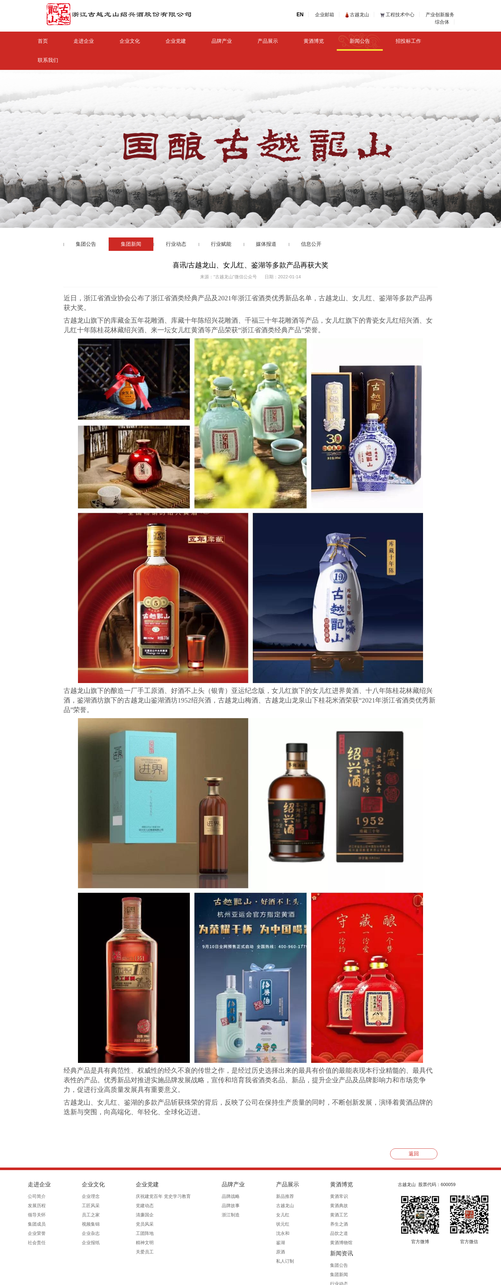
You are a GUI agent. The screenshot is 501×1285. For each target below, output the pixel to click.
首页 (43, 41)
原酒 (243, 1251)
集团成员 (45, 1224)
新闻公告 (360, 41)
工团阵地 (130, 1233)
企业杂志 (88, 1233)
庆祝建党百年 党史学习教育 (148, 1196)
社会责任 (45, 1242)
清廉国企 (130, 1214)
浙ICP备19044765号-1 (276, 1277)
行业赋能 (221, 244)
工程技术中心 (397, 14)
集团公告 (86, 244)
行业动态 (176, 244)
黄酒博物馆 (292, 1242)
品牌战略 (205, 1196)
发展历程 (45, 1205)
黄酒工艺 (290, 1214)
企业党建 (176, 41)
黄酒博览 (314, 41)
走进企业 (83, 41)
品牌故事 (205, 1205)
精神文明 (130, 1242)
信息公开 (311, 244)
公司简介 (45, 1196)
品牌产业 (222, 41)
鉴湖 (243, 1242)
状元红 (245, 1224)
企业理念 (88, 1196)
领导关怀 (45, 1214)
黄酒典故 (290, 1205)
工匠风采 (88, 1205)
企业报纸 (88, 1242)
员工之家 (88, 1214)
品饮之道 (290, 1233)
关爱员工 (130, 1251)
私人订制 (248, 1261)
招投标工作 (408, 41)
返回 (414, 1153)
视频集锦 (88, 1224)
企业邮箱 (324, 14)
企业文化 (129, 41)
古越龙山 (357, 14)
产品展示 (268, 41)
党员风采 (130, 1224)
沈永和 (245, 1233)
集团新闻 (131, 244)
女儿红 (245, 1214)
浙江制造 (205, 1214)
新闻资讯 (335, 1184)
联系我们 (48, 60)
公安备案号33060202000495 (328, 1277)
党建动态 (130, 1205)
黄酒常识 (290, 1196)
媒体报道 (266, 244)
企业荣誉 (45, 1233)
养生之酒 (290, 1224)
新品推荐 (248, 1196)
